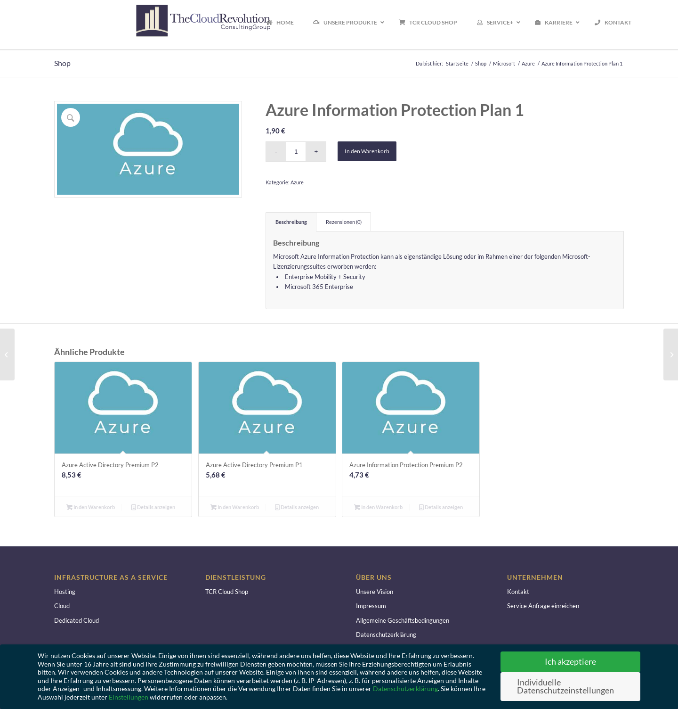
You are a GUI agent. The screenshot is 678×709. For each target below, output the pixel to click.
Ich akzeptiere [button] (570, 662)
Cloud (62, 606)
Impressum (371, 606)
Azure (297, 182)
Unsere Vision (374, 591)
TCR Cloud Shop (226, 591)
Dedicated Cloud (76, 620)
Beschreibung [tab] (291, 222)
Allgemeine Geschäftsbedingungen (402, 620)
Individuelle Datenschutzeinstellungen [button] (565, 686)
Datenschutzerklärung (386, 634)
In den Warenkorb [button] (90, 507)
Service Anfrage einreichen (543, 606)
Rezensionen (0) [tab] (344, 222)
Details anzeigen (153, 507)
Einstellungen (128, 697)
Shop (62, 62)
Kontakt (518, 591)
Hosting (64, 591)
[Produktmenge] (296, 151)
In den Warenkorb (367, 151)
